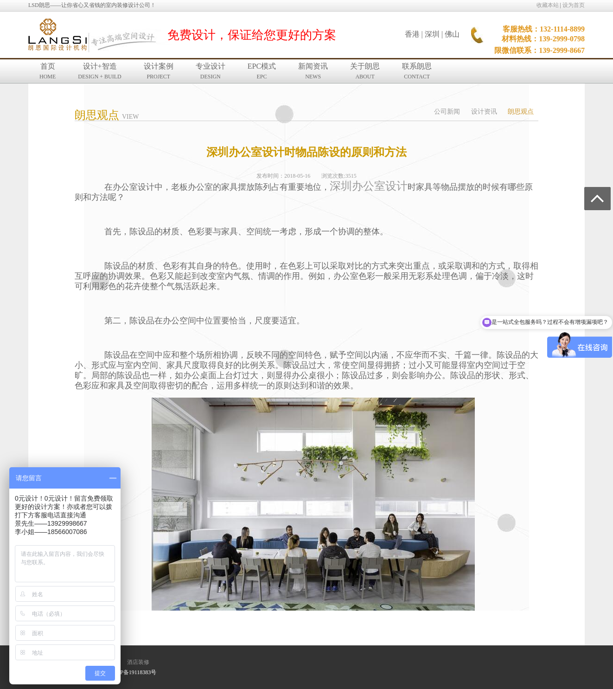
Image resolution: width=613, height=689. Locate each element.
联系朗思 (417, 71)
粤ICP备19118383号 (132, 672)
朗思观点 (521, 111)
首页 (47, 71)
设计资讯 (484, 111)
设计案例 (158, 71)
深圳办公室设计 (369, 186)
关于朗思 (365, 71)
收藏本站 (547, 5)
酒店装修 (138, 662)
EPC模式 (262, 71)
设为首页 (573, 5)
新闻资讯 (313, 71)
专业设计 (210, 71)
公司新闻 (447, 111)
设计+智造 (99, 71)
